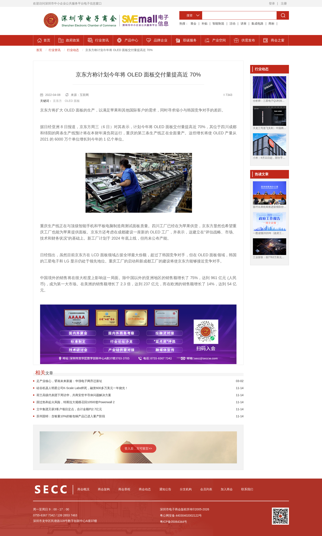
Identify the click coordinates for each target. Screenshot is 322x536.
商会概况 (83, 489)
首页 (39, 50)
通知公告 (165, 489)
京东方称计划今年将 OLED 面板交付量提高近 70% (119, 50)
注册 (284, 3)
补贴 (204, 23)
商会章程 (124, 489)
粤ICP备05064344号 (173, 521)
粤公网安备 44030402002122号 (181, 515)
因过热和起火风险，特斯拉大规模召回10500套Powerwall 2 (75, 402)
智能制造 (218, 23)
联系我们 (247, 489)
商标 (271, 23)
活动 (232, 23)
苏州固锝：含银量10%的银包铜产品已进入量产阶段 (70, 416)
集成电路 (257, 23)
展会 (193, 23)
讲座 (244, 23)
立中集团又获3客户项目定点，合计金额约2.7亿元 (69, 409)
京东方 (57, 101)
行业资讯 (55, 50)
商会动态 (145, 489)
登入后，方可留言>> (138, 448)
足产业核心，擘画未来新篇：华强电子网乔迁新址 (69, 381)
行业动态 (73, 50)
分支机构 (186, 489)
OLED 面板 (72, 101)
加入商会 (227, 489)
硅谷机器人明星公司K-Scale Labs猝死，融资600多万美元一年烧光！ (82, 388)
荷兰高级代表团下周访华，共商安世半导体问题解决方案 (73, 395)
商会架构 (104, 489)
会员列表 (206, 489)
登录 (272, 3)
